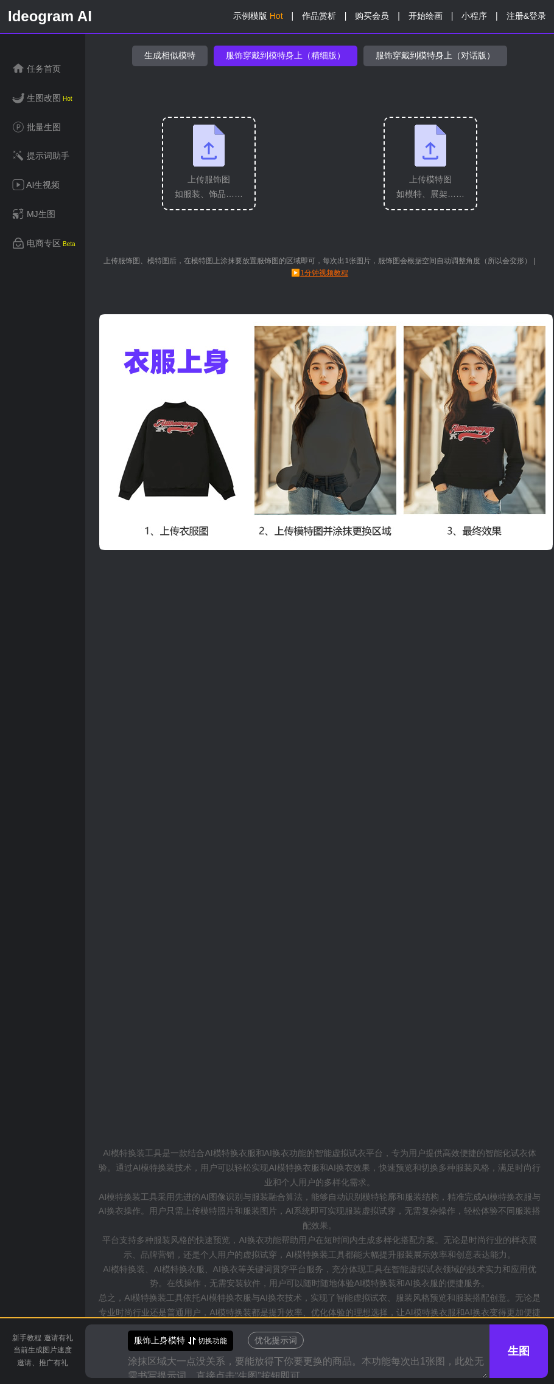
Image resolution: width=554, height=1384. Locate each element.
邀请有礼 (58, 1338)
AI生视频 (36, 186)
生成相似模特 (169, 55)
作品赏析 (319, 16)
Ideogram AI (50, 16)
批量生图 (36, 128)
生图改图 (42, 99)
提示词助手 (40, 157)
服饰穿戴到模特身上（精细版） (285, 55)
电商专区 (43, 244)
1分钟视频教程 (324, 273)
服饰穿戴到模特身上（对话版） (435, 55)
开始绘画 (425, 16)
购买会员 (372, 16)
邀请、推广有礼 (42, 1362)
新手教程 (26, 1338)
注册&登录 (526, 16)
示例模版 (258, 16)
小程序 (474, 16)
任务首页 (36, 70)
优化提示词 (275, 1340)
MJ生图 (33, 215)
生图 (519, 1351)
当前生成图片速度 (42, 1350)
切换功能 (180, 1340)
